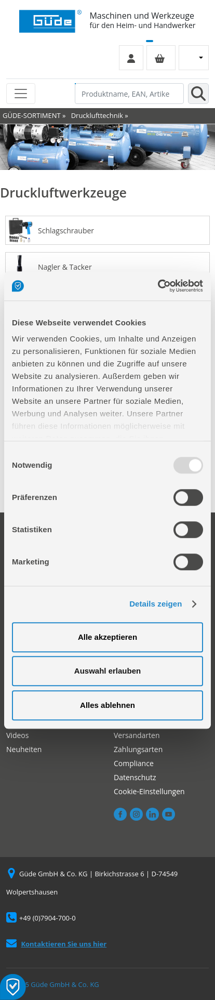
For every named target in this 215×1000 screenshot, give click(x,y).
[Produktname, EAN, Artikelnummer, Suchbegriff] (129, 93)
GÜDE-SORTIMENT (32, 115)
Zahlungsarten (138, 749)
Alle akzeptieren (107, 637)
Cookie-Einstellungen (149, 791)
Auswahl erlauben (107, 670)
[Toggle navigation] (20, 93)
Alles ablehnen (107, 705)
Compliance (134, 763)
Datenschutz (135, 777)
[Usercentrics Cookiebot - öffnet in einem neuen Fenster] (157, 286)
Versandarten (136, 735)
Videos (17, 735)
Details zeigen (155, 603)
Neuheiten (24, 749)
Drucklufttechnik (97, 115)
